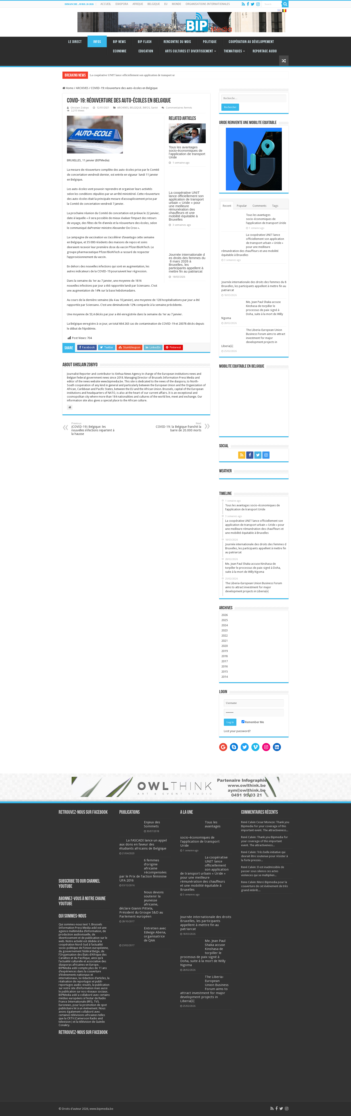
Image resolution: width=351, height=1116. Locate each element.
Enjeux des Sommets (152, 824)
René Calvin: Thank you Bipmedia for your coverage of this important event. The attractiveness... (264, 841)
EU (165, 4)
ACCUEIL (106, 4)
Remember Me (253, 722)
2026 (224, 615)
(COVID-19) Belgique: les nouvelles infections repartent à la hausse (94, 429)
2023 (224, 630)
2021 (224, 640)
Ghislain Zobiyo (80, 107)
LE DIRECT (75, 42)
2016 (224, 666)
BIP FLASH (145, 42)
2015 (224, 671)
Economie (119, 51)
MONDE (176, 4)
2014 (224, 676)
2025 (224, 620)
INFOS (97, 42)
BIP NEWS (119, 42)
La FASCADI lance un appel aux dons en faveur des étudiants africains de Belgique (143, 844)
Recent (227, 205)
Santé (154, 107)
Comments (259, 205)
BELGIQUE (154, 4)
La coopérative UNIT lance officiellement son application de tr (126, 75)
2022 (224, 635)
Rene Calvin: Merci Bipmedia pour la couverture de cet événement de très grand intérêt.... (264, 886)
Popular (242, 205)
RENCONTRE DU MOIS (177, 42)
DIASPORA (122, 4)
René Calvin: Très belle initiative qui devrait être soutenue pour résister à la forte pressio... (264, 856)
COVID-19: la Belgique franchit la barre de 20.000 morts (178, 427)
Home (67, 88)
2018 (224, 656)
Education (146, 51)
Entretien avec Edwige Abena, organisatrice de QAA (155, 934)
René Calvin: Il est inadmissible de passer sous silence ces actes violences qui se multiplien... (262, 871)
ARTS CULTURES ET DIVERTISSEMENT (189, 51)
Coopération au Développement (251, 42)
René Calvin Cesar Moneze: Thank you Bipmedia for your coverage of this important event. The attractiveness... (265, 826)
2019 (224, 651)
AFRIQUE (138, 4)
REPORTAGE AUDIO (265, 51)
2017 (224, 661)
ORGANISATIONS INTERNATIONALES (208, 4)
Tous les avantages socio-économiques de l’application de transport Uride (187, 152)
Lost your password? (237, 731)
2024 (224, 625)
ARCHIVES (82, 88)
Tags (275, 205)
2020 (224, 645)
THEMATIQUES (233, 51)
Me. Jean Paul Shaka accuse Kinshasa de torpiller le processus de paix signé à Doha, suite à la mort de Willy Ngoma (252, 310)
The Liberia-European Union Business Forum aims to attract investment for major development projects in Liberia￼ (253, 338)
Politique (210, 42)
